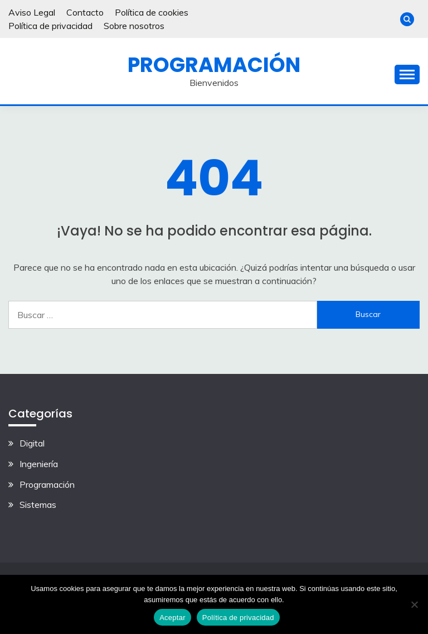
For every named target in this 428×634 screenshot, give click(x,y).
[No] (414, 604)
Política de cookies (151, 12)
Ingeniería (39, 463)
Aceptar (172, 617)
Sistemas (38, 504)
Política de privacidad (50, 25)
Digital (32, 443)
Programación (214, 64)
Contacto (85, 12)
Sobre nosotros (134, 25)
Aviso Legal (31, 12)
